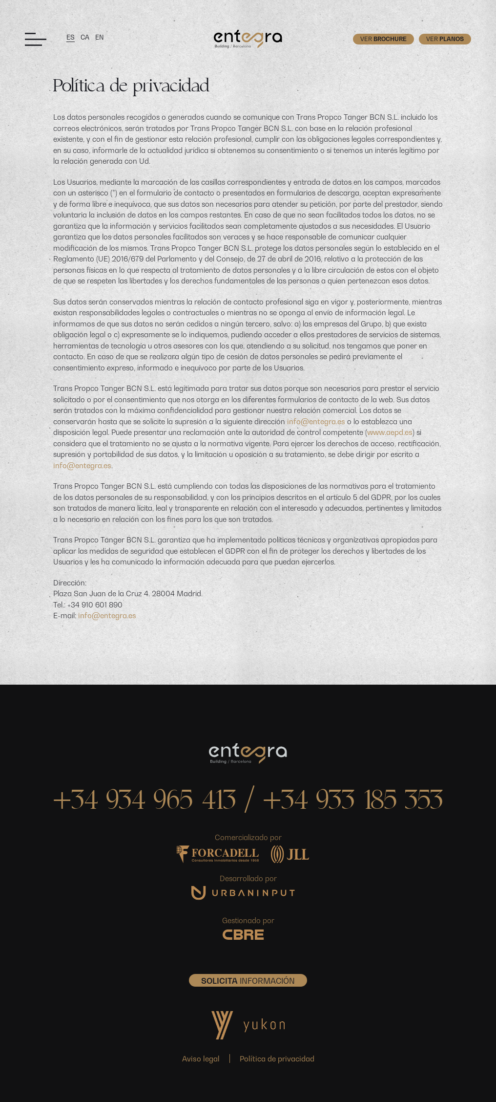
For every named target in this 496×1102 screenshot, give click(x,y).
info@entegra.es (316, 421)
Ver (383, 39)
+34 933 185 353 (353, 802)
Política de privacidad (277, 1058)
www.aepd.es (390, 432)
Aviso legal (201, 1058)
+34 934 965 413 (144, 802)
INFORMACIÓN (248, 981)
